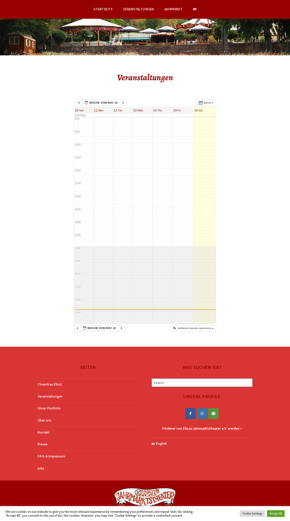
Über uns (44, 420)
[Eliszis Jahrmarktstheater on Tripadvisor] (213, 413)
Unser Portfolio (49, 408)
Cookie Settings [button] (252, 513)
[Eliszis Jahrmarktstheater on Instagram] (202, 413)
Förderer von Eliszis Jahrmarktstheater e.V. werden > (202, 428)
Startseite (103, 9)
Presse (43, 444)
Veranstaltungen (138, 9)
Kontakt (43, 432)
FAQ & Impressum (51, 456)
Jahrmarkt (173, 9)
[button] (192, 328)
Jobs (41, 468)
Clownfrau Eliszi (50, 384)
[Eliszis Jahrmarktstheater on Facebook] (190, 413)
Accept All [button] (276, 513)
